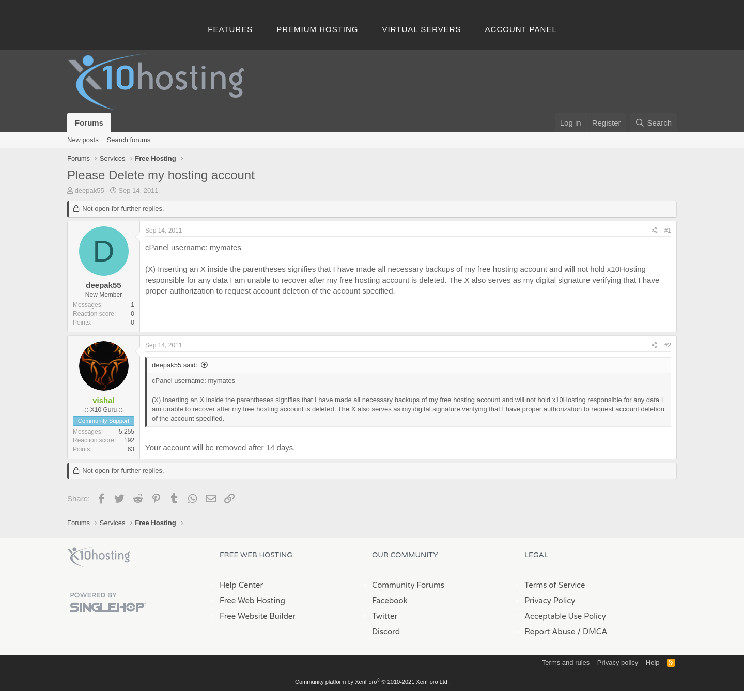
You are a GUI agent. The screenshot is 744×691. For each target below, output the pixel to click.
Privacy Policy (549, 600)
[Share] (654, 231)
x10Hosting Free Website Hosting (98, 557)
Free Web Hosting (252, 600)
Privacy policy (617, 662)
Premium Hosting (317, 29)
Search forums (129, 140)
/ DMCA (592, 631)
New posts (83, 140)
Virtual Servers (421, 29)
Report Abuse (550, 631)
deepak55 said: (174, 365)
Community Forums (408, 585)
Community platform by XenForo (372, 682)
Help (653, 662)
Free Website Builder (258, 616)
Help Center (241, 585)
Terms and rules (566, 662)
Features (230, 29)
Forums (89, 122)
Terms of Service (554, 585)
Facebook (390, 600)
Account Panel (521, 29)
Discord (386, 631)
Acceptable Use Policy (565, 616)
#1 (667, 230)
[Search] (653, 122)
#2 (667, 345)
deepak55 (89, 190)
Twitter (384, 616)
